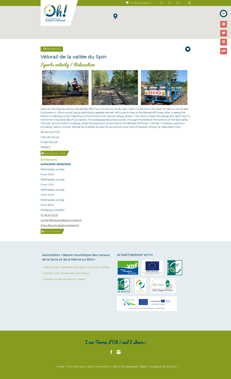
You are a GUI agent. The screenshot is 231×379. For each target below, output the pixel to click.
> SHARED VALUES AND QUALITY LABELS (64, 279)
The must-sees (76, 366)
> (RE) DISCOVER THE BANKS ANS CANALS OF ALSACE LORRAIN (76, 267)
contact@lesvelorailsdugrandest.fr (61, 220)
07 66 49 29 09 (49, 215)
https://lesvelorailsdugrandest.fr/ (60, 225)
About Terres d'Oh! (99, 366)
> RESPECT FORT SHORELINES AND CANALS (65, 273)
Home (61, 366)
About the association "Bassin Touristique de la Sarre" (145, 366)
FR (161, 3)
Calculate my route (53, 153)
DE (177, 3)
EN (169, 3)
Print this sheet (51, 231)
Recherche (52, 48)
